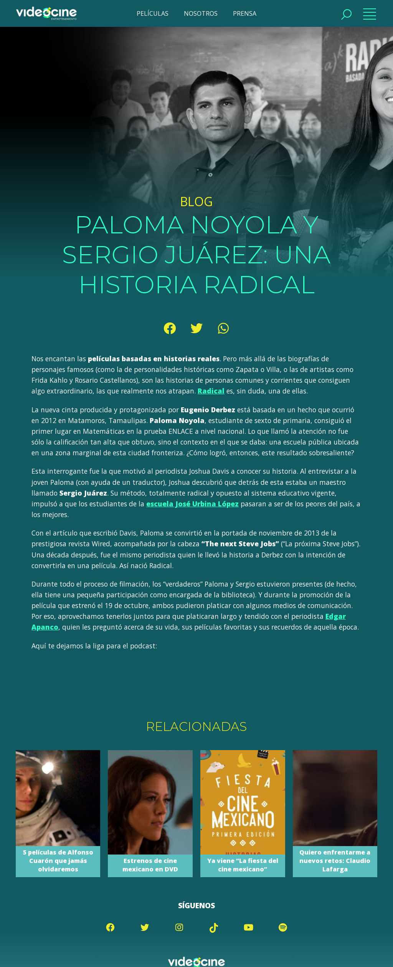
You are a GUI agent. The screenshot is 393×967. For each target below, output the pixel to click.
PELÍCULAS (152, 13)
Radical (210, 390)
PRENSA (244, 13)
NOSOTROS (201, 13)
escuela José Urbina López (191, 503)
